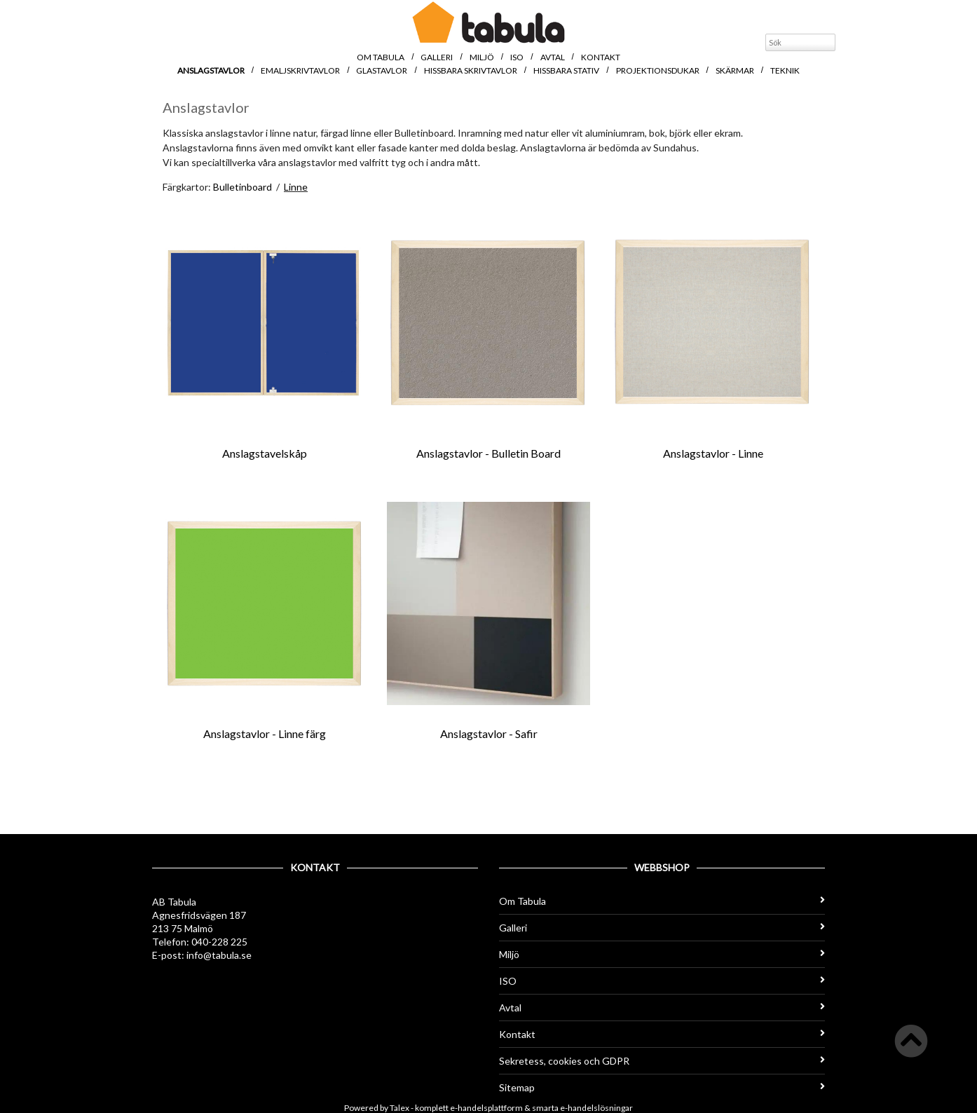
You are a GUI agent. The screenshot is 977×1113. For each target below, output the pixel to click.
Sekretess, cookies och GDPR (662, 1061)
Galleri (437, 57)
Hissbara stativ (566, 70)
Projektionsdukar (657, 70)
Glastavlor (381, 70)
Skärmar (735, 70)
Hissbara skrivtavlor (470, 70)
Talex (399, 1107)
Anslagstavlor (211, 70)
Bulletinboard (242, 187)
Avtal (552, 57)
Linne (296, 187)
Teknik (785, 70)
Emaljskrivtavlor (300, 70)
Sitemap (662, 1087)
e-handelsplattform (486, 1107)
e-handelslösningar (596, 1107)
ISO (517, 57)
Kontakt (600, 57)
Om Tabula (380, 57)
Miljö (482, 57)
